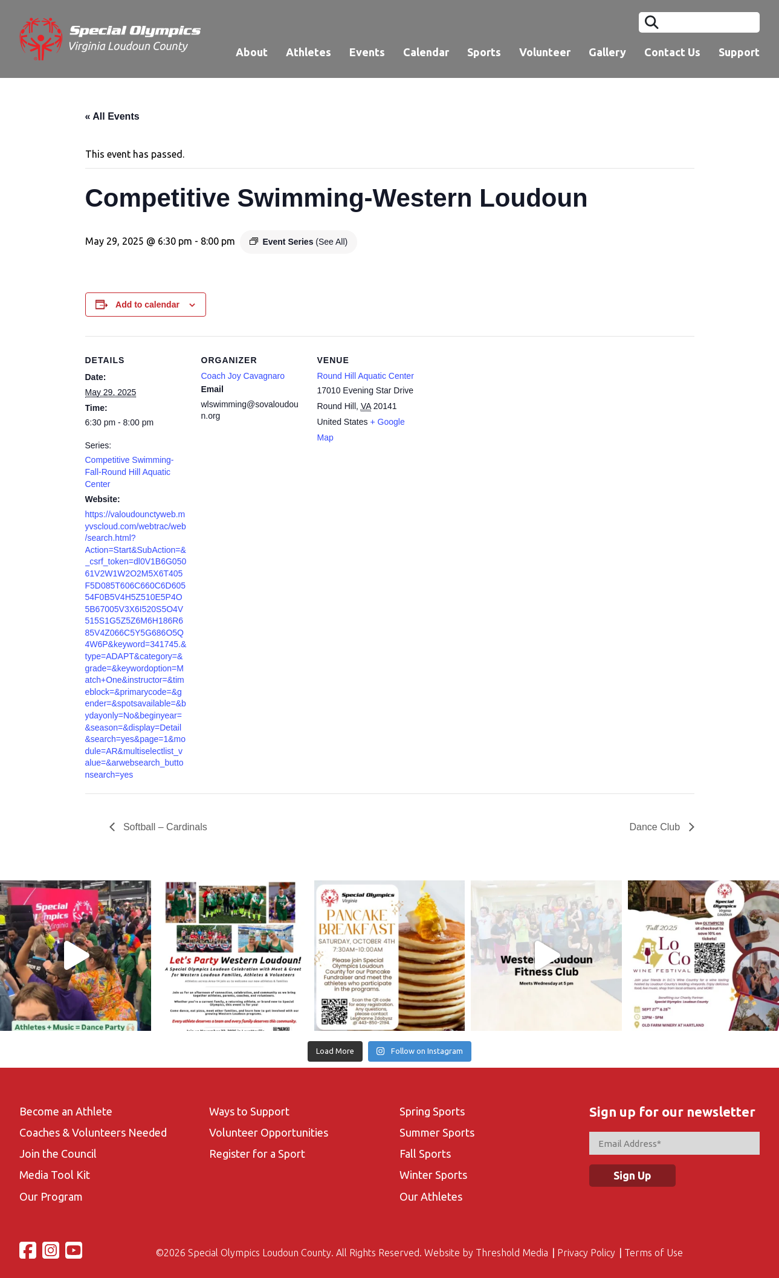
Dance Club (655, 827)
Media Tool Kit (54, 1175)
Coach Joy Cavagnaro (243, 376)
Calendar (426, 52)
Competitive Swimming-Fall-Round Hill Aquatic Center (129, 471)
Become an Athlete (65, 1111)
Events (367, 52)
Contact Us (672, 52)
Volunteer (545, 52)
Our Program (51, 1196)
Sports (484, 52)
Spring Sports (432, 1111)
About (252, 52)
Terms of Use (653, 1252)
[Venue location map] (497, 419)
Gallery (607, 52)
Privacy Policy (586, 1252)
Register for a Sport (257, 1153)
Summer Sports (436, 1132)
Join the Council (58, 1153)
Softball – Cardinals (164, 827)
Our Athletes (430, 1196)
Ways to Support (249, 1111)
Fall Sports (425, 1153)
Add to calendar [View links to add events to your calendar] (147, 304)
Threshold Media (512, 1252)
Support (739, 52)
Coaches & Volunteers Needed (93, 1132)
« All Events (112, 116)
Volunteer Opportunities (268, 1132)
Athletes (308, 52)
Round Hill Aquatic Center (365, 376)
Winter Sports (433, 1175)
